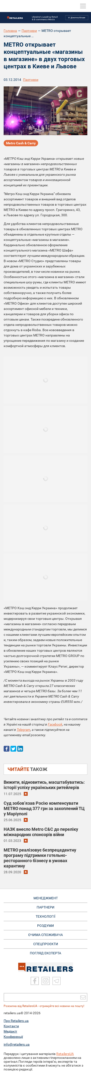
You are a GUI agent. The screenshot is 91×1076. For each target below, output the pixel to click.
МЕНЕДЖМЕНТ (45, 898)
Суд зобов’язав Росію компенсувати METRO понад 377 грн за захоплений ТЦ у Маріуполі (44, 808)
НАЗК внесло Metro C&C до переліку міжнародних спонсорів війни (41, 832)
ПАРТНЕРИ (45, 907)
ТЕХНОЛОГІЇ (45, 916)
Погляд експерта (45, 953)
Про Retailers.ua (16, 1021)
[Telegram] (56, 981)
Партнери (29, 31)
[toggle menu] (83, 6)
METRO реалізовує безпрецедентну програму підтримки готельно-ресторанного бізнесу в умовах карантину (40, 857)
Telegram (23, 730)
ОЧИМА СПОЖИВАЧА (45, 935)
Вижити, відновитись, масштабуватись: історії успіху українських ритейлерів (44, 785)
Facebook (55, 724)
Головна (10, 31)
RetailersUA (65, 1054)
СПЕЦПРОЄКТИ (45, 944)
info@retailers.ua (17, 1044)
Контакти (11, 1026)
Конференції (13, 1037)
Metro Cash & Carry (21, 143)
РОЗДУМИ (45, 926)
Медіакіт (10, 1031)
